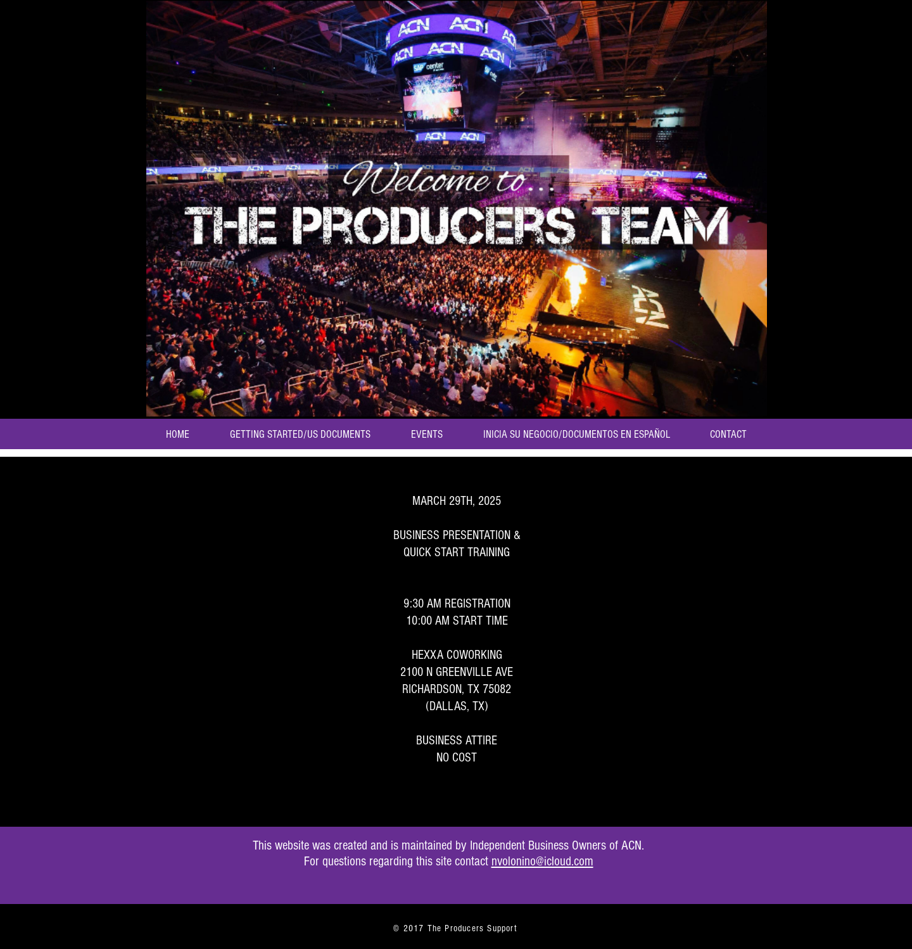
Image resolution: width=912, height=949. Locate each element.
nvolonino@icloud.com (542, 861)
